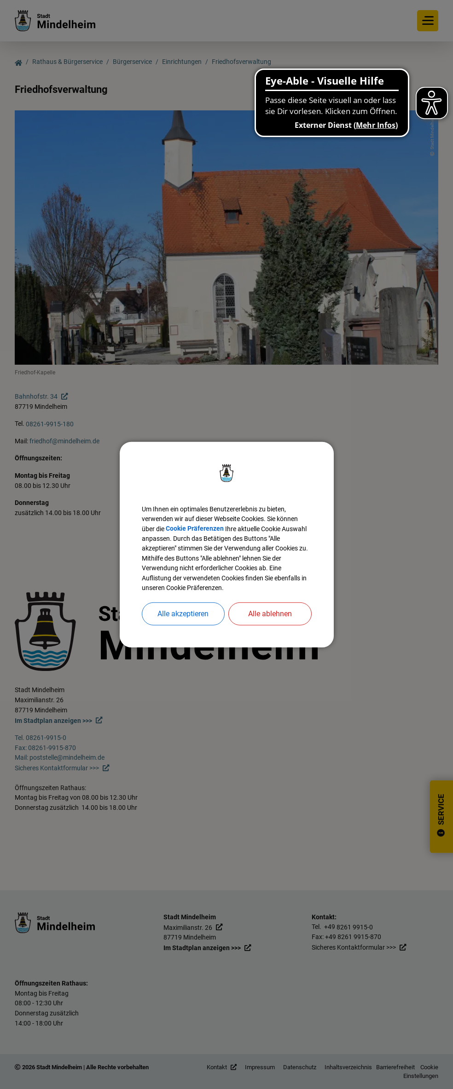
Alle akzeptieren (183, 624)
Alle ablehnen (270, 624)
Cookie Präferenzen (228, 520)
